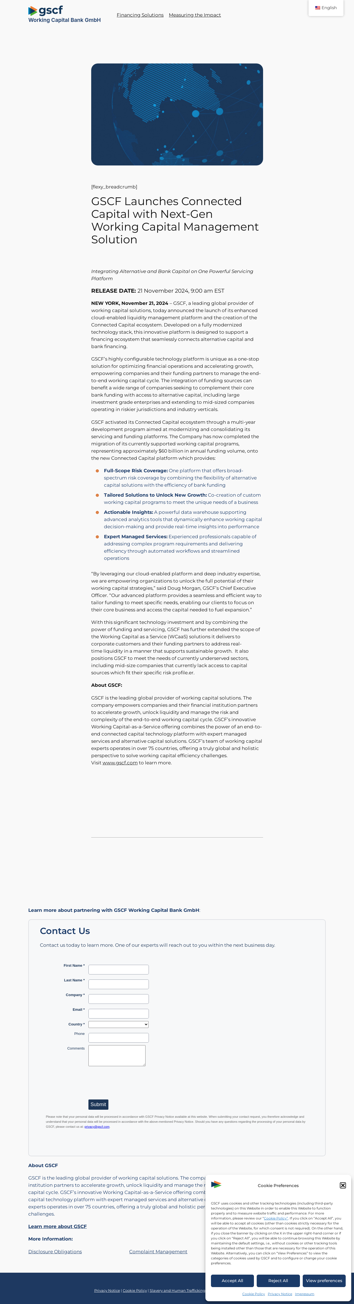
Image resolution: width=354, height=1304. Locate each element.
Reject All (278, 1280)
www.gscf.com (120, 762)
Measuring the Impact (195, 15)
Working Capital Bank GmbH (64, 20)
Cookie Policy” (276, 1218)
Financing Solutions (140, 15)
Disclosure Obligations (55, 1251)
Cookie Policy (253, 1294)
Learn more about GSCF (57, 1226)
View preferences (324, 1280)
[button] (343, 1185)
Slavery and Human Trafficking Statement (188, 1290)
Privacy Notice (280, 1294)
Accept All (232, 1280)
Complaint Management (158, 1251)
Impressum (304, 1294)
